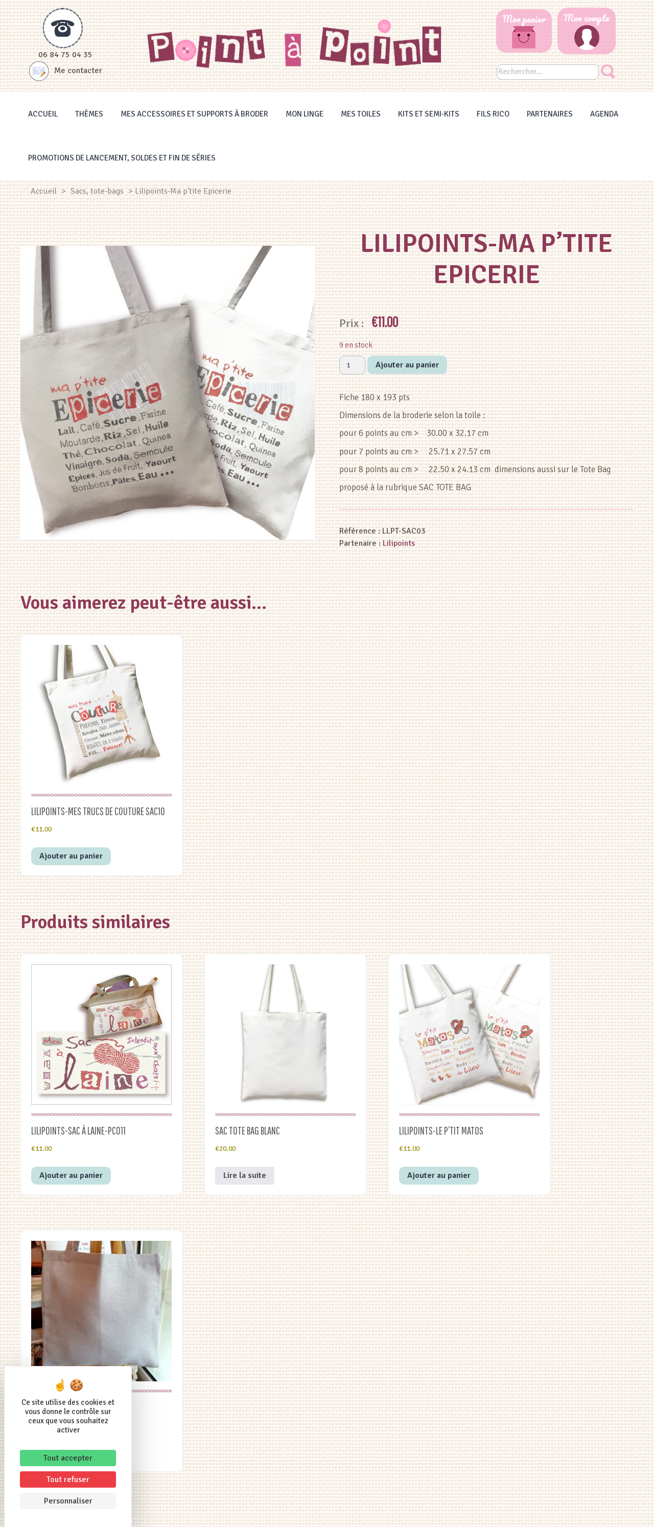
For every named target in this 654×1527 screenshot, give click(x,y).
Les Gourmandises (252, 1421)
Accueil (43, 114)
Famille (252, 1360)
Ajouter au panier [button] (71, 842)
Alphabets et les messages (252, 1372)
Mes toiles (361, 114)
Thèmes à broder (402, 1348)
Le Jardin (252, 1458)
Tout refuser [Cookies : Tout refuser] (67, 1479)
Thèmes (89, 114)
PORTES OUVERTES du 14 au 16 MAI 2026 (551, 1353)
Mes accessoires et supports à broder (194, 114)
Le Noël (252, 1409)
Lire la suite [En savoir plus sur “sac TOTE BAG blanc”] (219, 1134)
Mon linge (304, 114)
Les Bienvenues (252, 1433)
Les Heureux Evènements (252, 1348)
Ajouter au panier (407, 365)
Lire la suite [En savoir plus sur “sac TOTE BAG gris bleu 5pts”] (536, 1134)
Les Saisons (252, 1470)
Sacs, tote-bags (97, 191)
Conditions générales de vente (378, 1511)
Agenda (604, 114)
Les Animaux (252, 1446)
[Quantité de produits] (352, 365)
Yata (500, 1511)
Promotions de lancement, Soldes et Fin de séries (122, 158)
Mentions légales (289, 1511)
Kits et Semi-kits (428, 114)
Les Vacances (252, 1384)
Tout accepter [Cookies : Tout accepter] (67, 1458)
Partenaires (550, 114)
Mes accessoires (402, 1384)
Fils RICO (493, 114)
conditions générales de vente (260, 1278)
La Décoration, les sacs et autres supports (252, 1397)
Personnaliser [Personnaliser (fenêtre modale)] (68, 1501)
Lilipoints (399, 543)
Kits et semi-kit (401, 1397)
